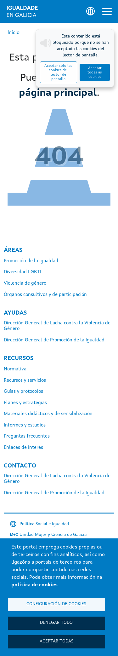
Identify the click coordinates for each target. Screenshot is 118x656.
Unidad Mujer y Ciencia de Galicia (53, 534)
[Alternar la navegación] (107, 11)
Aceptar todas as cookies (94, 72)
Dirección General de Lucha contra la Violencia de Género (57, 326)
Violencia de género (25, 283)
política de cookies (34, 585)
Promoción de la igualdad (31, 261)
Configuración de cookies (56, 604)
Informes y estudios (25, 425)
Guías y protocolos (23, 391)
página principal (58, 93)
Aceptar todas (56, 641)
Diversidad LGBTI (22, 272)
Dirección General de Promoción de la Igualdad (54, 340)
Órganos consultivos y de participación (45, 295)
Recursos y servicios (25, 380)
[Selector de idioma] (90, 11)
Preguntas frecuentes (27, 436)
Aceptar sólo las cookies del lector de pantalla (58, 72)
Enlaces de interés (23, 447)
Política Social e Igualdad (44, 524)
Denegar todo (56, 623)
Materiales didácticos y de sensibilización (48, 414)
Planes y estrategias (25, 403)
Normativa (15, 369)
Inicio (14, 32)
